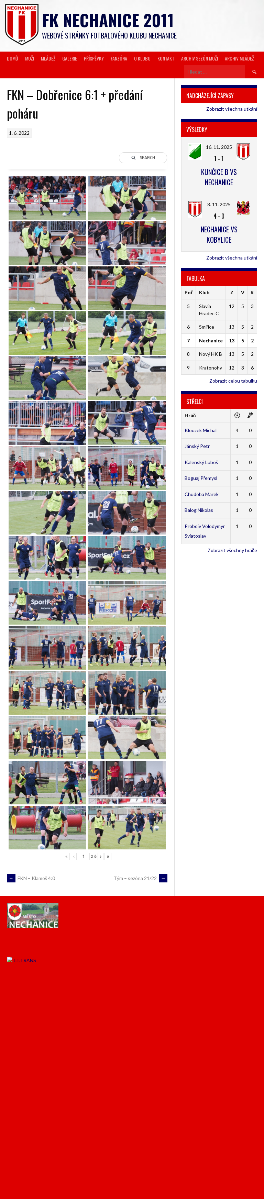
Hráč (190, 415)
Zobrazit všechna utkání (231, 109)
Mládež (48, 58)
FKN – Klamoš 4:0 (31, 878)
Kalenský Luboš (201, 462)
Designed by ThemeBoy (236, 1184)
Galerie (69, 58)
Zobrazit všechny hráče (232, 550)
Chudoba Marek (202, 494)
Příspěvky (94, 58)
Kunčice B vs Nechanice (219, 177)
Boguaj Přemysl (201, 478)
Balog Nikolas (199, 510)
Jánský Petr (197, 446)
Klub (204, 292)
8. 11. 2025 (219, 204)
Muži (29, 58)
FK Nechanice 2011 (108, 20)
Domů (12, 58)
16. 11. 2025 (219, 147)
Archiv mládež (239, 58)
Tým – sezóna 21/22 (140, 878)
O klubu (142, 58)
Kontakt (165, 58)
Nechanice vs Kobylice (219, 234)
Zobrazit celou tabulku (233, 381)
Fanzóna (119, 58)
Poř (188, 292)
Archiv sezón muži (199, 58)
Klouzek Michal (201, 430)
